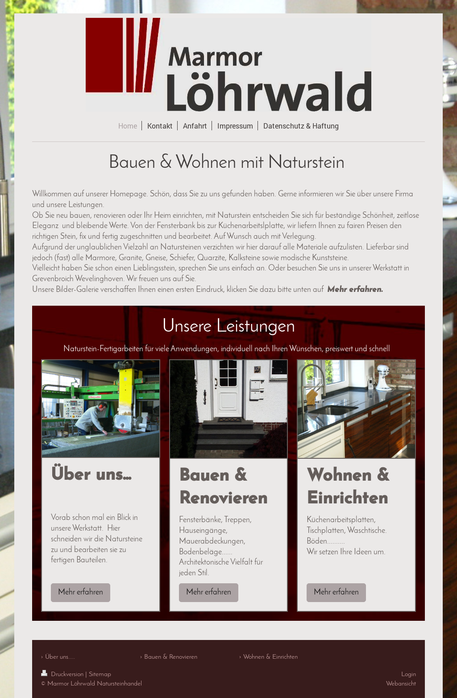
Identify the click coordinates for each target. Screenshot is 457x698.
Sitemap (100, 674)
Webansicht (401, 683)
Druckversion (63, 674)
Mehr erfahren (80, 592)
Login (408, 674)
